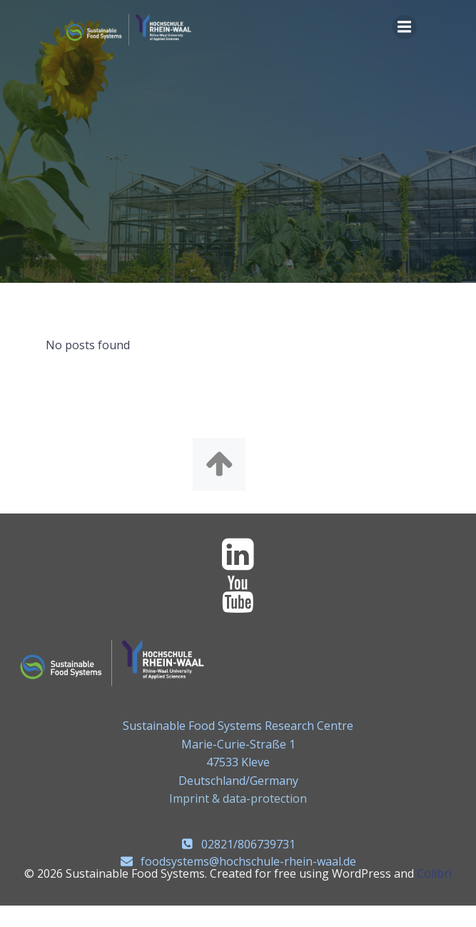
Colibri (434, 873)
